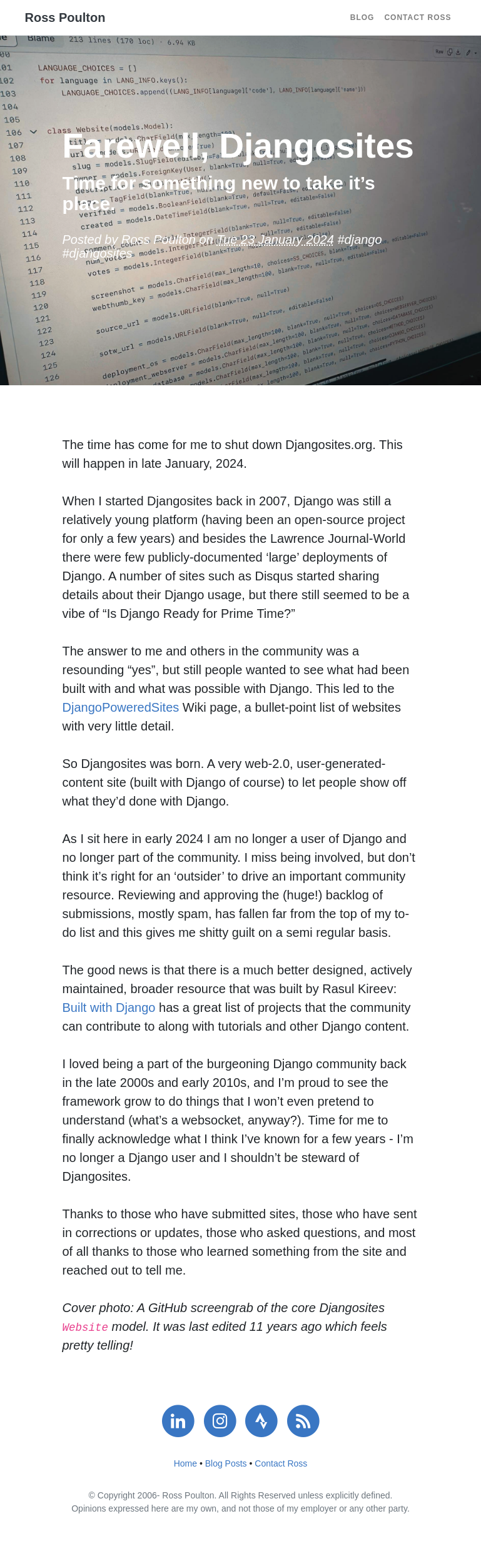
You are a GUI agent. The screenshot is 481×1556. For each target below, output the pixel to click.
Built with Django (109, 1007)
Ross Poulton (65, 17)
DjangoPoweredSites (121, 707)
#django (359, 239)
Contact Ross (417, 17)
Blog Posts (226, 1463)
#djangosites (98, 253)
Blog (362, 17)
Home (185, 1463)
